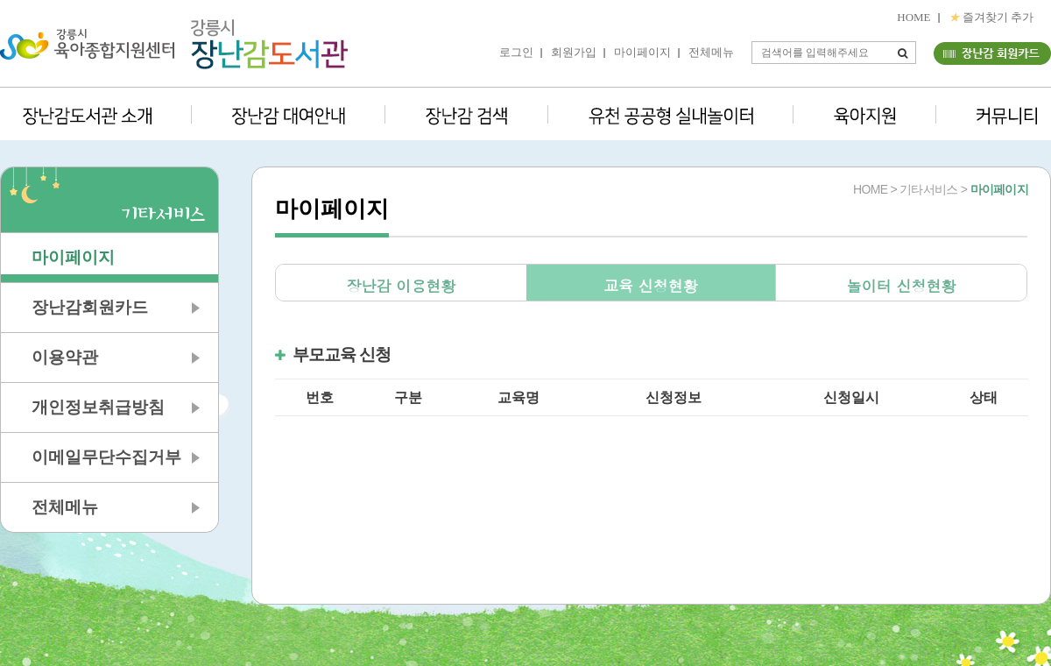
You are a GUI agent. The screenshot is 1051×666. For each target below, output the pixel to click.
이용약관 (65, 357)
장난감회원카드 (90, 307)
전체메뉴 (711, 52)
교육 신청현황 (650, 285)
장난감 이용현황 (400, 285)
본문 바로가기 (0, 0)
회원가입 (573, 52)
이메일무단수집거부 (106, 457)
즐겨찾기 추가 (991, 17)
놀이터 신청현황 (901, 285)
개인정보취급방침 (98, 407)
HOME (913, 17)
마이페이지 (642, 52)
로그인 (516, 52)
